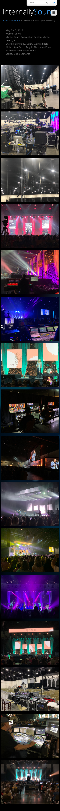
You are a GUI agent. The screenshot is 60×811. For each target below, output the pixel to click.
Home (5, 20)
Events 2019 (15, 20)
